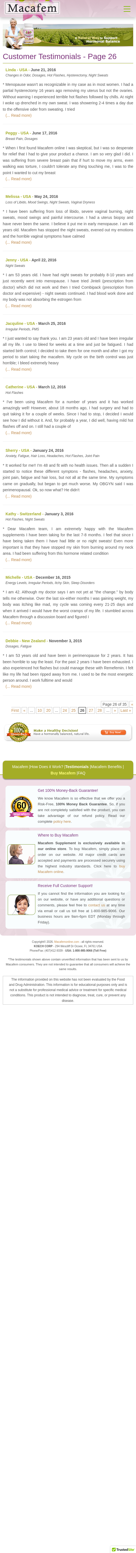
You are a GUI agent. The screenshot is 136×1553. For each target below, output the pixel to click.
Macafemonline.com (66, 941)
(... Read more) (19, 115)
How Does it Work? (46, 766)
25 (73, 710)
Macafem (20, 766)
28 (100, 710)
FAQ (81, 773)
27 (91, 710)
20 (48, 710)
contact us (96, 905)
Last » (126, 710)
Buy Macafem (63, 773)
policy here (62, 821)
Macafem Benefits (106, 766)
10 (40, 710)
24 (65, 710)
